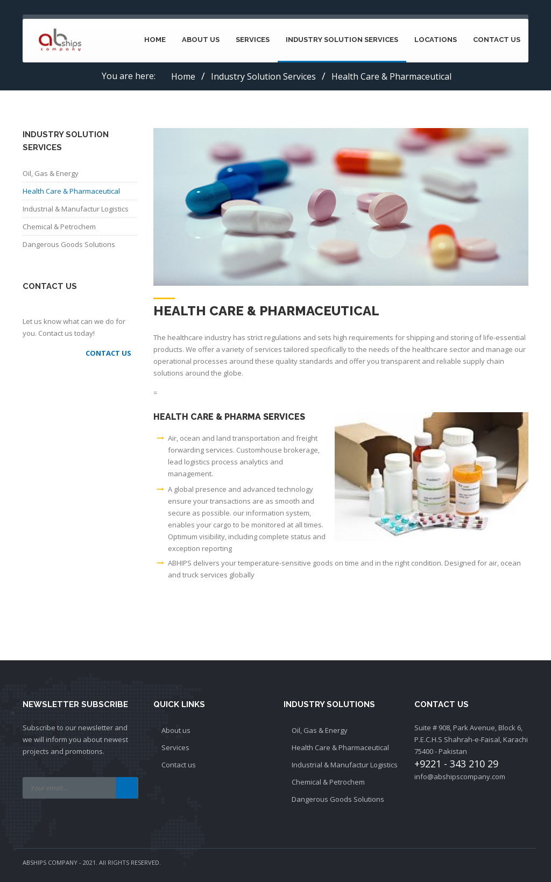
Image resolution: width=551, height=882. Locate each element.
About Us (201, 40)
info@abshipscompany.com (459, 776)
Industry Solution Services (342, 40)
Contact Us (496, 40)
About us (175, 730)
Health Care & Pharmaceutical (71, 191)
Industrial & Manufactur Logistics (76, 209)
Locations (435, 40)
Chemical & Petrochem (59, 226)
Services (253, 40)
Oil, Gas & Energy (51, 173)
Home (155, 40)
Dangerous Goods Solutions (69, 244)
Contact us (178, 765)
